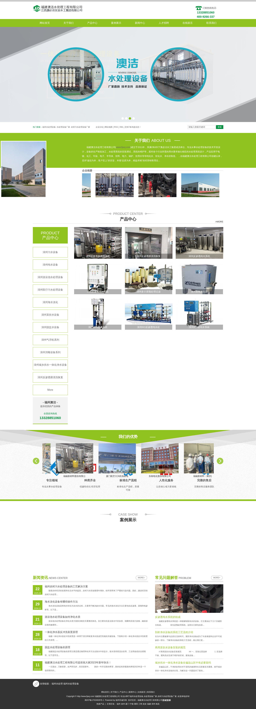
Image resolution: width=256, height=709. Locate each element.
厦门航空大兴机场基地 (118, 176)
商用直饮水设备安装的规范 (170, 647)
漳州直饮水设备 (50, 314)
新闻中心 (140, 23)
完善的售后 (204, 480)
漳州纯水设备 (50, 264)
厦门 (127, 704)
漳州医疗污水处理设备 (50, 289)
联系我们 (211, 23)
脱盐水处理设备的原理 (57, 647)
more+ (141, 578)
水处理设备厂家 (63, 127)
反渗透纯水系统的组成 (167, 617)
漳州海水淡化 (50, 302)
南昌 (158, 704)
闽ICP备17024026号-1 (94, 700)
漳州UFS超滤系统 (97, 327)
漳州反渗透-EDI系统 (97, 291)
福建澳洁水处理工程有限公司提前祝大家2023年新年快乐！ (78, 662)
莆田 (136, 704)
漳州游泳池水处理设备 (50, 277)
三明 (140, 704)
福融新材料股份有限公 (75, 176)
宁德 (131, 704)
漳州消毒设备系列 (50, 352)
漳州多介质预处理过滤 (148, 291)
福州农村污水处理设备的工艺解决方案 (66, 586)
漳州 (153, 704)
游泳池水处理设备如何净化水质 (62, 617)
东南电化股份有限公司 (161, 176)
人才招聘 (164, 23)
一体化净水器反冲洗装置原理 (61, 632)
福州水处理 (57, 683)
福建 (149, 704)
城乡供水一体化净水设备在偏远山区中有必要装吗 (183, 662)
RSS (116, 127)
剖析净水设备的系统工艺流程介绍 (174, 632)
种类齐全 (90, 480)
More (50, 389)
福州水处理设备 (49, 127)
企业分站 (99, 127)
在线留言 (188, 23)
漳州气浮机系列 (50, 339)
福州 (118, 704)
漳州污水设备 (50, 252)
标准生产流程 (128, 480)
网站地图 (108, 127)
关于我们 (68, 23)
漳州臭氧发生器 (199, 291)
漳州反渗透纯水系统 (199, 256)
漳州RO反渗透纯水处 (148, 327)
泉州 (123, 704)
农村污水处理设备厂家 (80, 127)
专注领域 (52, 480)
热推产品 (100, 704)
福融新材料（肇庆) (203, 176)
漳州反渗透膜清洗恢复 (50, 377)
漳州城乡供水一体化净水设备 (50, 364)
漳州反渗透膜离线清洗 (98, 256)
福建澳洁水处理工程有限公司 (150, 700)
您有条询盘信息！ (133, 127)
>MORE (219, 221)
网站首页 (45, 23)
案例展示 (116, 23)
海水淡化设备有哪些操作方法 (61, 601)
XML (121, 127)
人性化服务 (166, 480)
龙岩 (144, 704)
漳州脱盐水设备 (50, 327)
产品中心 (92, 23)
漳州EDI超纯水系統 (199, 327)
